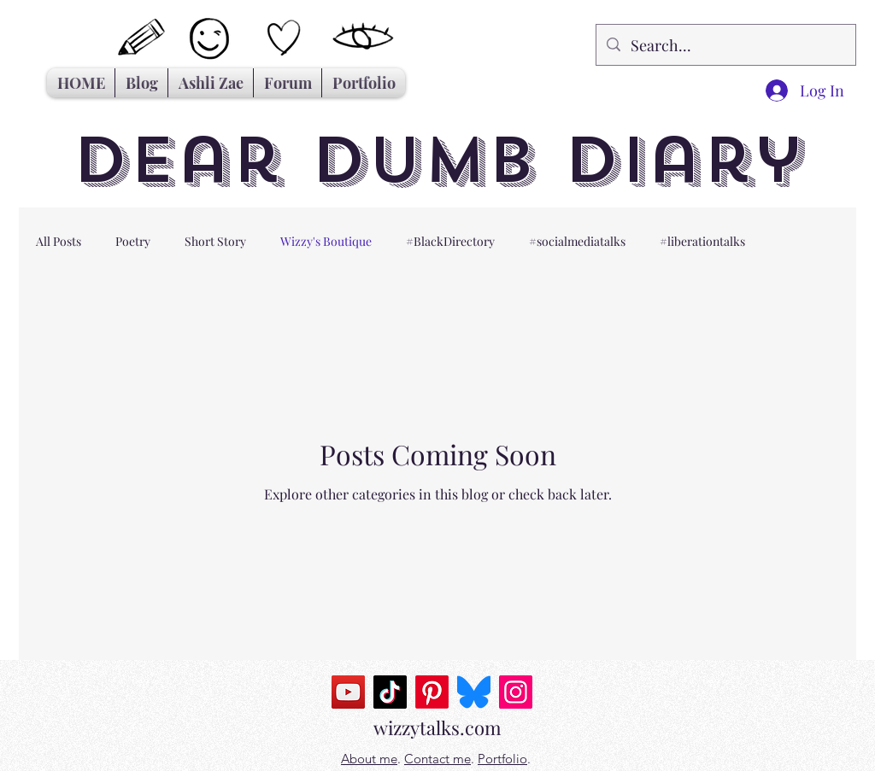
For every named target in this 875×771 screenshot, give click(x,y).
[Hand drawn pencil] (142, 38)
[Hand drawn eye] (363, 37)
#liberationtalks (702, 241)
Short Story (215, 241)
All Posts (58, 241)
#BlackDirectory (450, 241)
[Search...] (725, 45)
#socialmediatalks (577, 241)
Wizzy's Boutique (326, 241)
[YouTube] (348, 692)
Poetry (132, 241)
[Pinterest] (432, 692)
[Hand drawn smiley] (211, 40)
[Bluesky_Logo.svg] (473, 692)
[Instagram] (515, 692)
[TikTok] (390, 692)
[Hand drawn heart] (284, 38)
